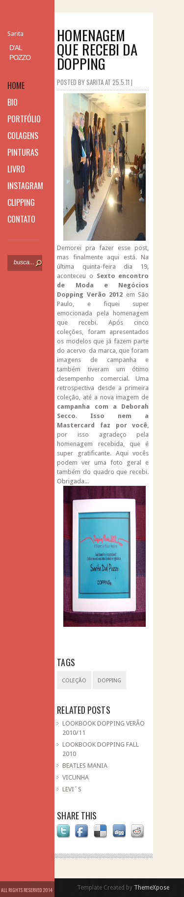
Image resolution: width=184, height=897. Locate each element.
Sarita (15, 33)
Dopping (109, 680)
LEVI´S (71, 789)
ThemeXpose (151, 887)
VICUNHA (75, 777)
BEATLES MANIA (84, 765)
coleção (74, 680)
